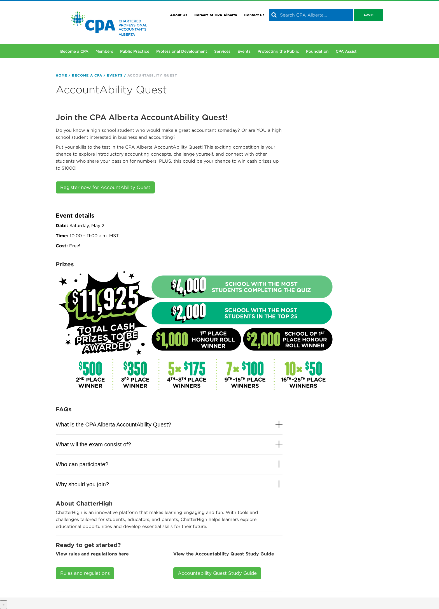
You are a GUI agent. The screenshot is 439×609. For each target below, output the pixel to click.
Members (104, 51)
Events (244, 51)
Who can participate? (82, 464)
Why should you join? (82, 484)
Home (61, 75)
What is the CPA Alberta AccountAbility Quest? (113, 424)
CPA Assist (346, 51)
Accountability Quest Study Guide (217, 573)
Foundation (317, 51)
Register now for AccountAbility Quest (105, 187)
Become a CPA (74, 51)
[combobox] (311, 15)
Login (368, 15)
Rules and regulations (85, 573)
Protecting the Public (278, 51)
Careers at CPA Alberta (215, 15)
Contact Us (254, 15)
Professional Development (181, 51)
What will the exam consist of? (93, 444)
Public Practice (134, 51)
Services (222, 51)
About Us (178, 15)
